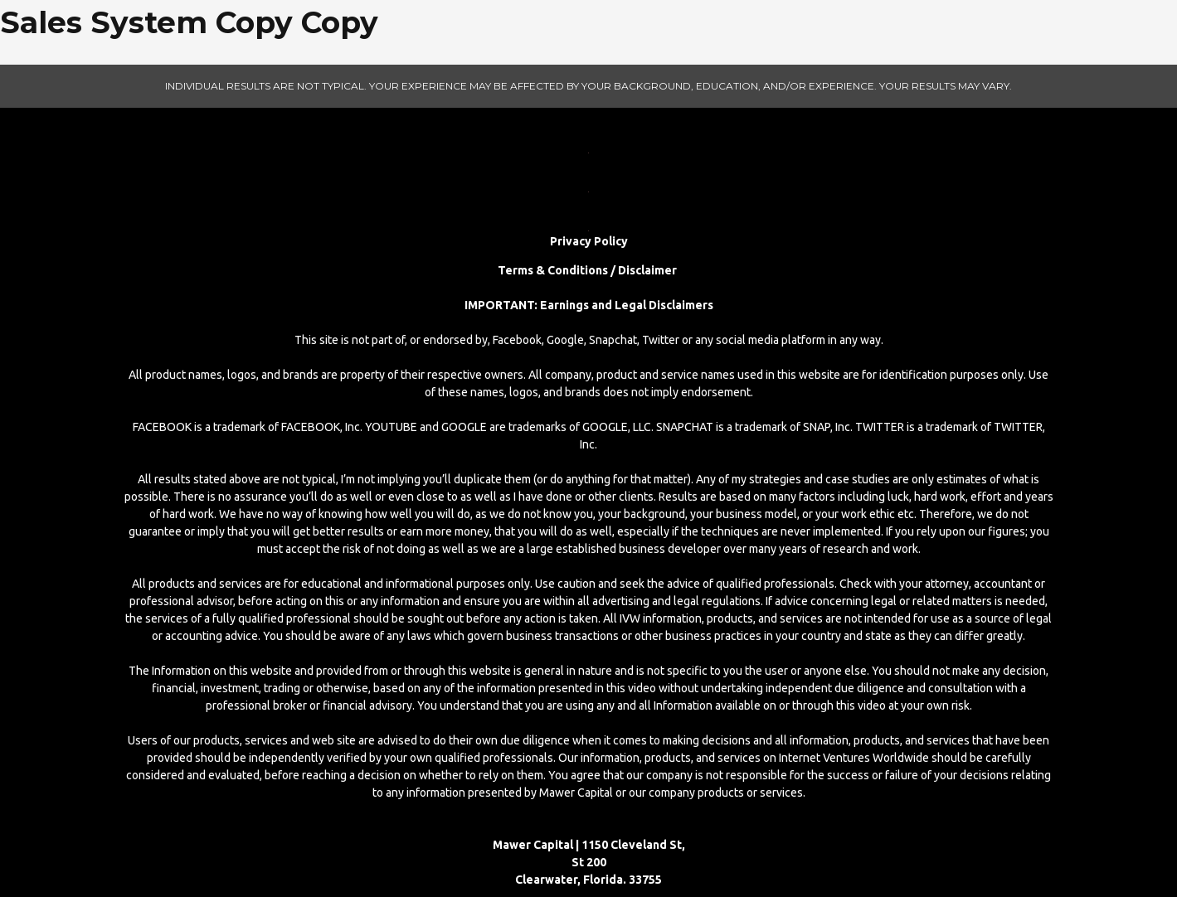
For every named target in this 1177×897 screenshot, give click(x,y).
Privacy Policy (589, 241)
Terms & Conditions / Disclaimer (588, 270)
